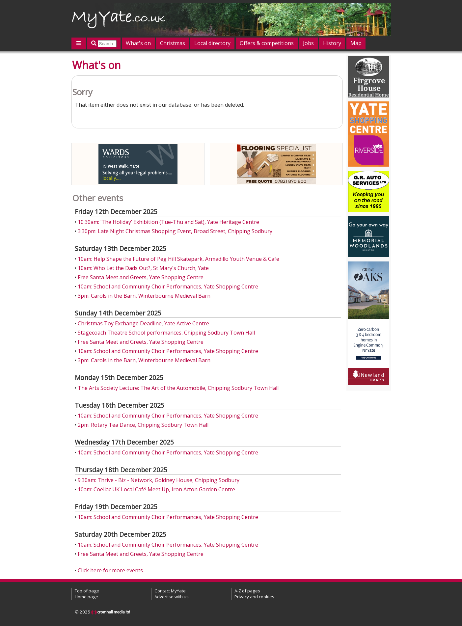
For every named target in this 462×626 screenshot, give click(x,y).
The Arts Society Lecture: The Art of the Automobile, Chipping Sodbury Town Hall (178, 388)
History (332, 43)
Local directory (212, 43)
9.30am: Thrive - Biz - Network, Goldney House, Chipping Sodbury (158, 480)
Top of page (87, 591)
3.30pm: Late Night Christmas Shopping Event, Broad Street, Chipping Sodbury (175, 231)
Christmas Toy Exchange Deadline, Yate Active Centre (143, 323)
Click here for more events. (111, 570)
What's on (138, 43)
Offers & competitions (267, 43)
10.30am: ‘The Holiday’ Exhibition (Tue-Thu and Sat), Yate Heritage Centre (168, 222)
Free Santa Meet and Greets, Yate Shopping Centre (141, 277)
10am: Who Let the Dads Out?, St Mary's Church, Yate (143, 268)
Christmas (172, 43)
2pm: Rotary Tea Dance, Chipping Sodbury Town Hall (143, 424)
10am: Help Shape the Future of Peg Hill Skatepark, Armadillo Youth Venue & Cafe (178, 258)
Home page (86, 597)
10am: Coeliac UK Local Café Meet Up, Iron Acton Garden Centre (156, 489)
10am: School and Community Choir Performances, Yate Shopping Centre (168, 286)
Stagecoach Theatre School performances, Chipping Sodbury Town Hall (166, 332)
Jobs (308, 43)
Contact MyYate (170, 591)
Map (356, 43)
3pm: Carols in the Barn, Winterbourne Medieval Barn (144, 295)
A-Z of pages (247, 591)
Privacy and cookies (254, 597)
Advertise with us (171, 597)
